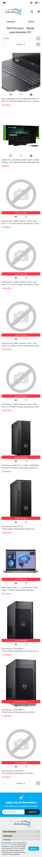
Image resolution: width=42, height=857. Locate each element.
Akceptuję (33, 849)
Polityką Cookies (8, 844)
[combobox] (21, 38)
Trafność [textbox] (6, 38)
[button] (37, 3)
